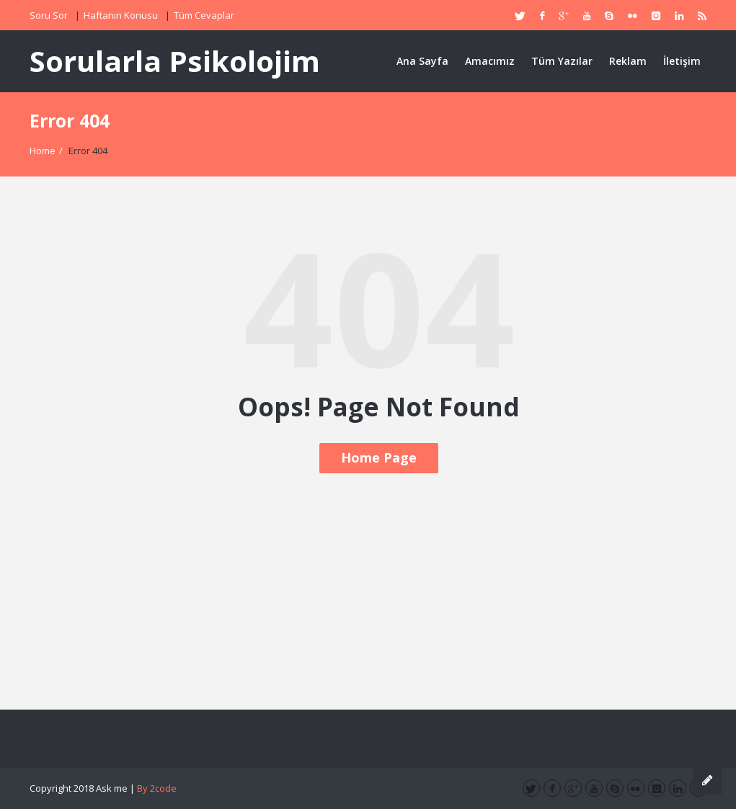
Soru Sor (49, 15)
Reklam (628, 61)
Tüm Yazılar (562, 61)
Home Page (379, 457)
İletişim (682, 61)
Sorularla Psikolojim (175, 61)
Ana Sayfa (422, 61)
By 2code (157, 788)
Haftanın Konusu (121, 15)
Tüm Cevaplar (204, 15)
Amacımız (490, 61)
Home (43, 150)
